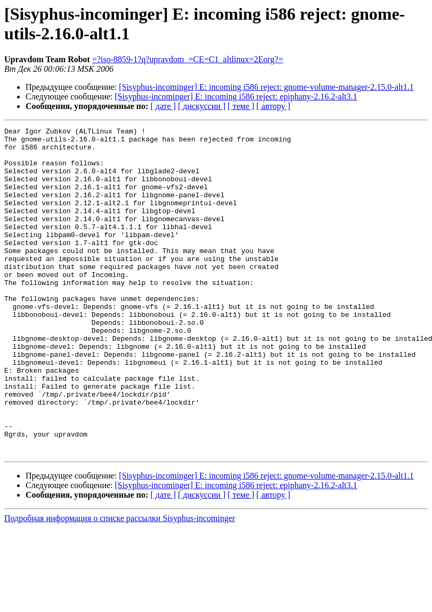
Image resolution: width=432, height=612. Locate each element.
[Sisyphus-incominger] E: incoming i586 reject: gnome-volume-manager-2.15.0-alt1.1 (266, 86)
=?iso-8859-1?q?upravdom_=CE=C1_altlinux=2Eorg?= (187, 59)
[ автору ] (273, 106)
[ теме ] (240, 106)
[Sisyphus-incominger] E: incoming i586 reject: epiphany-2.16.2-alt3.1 (236, 96)
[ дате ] (163, 106)
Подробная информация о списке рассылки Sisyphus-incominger (119, 583)
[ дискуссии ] (201, 106)
